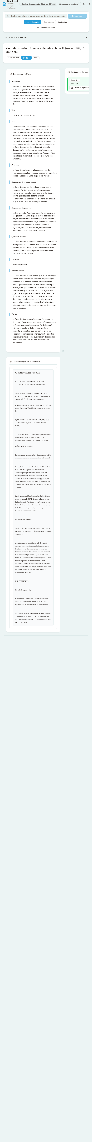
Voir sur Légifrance (80, 88)
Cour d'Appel (49, 22)
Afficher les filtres (46, 28)
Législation (62, 22)
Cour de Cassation (32, 22)
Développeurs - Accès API (69, 4)
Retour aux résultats (16, 37)
